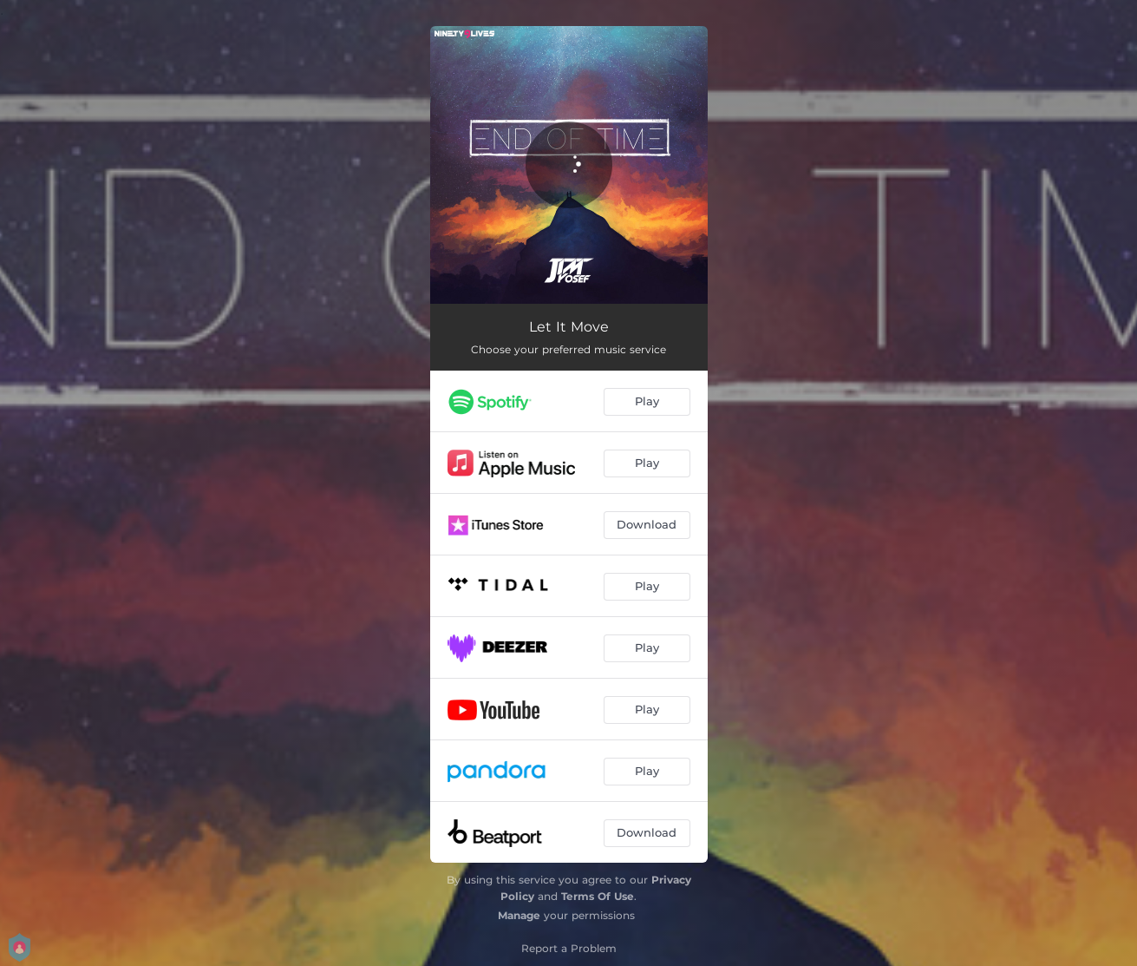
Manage (519, 915)
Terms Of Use (597, 896)
